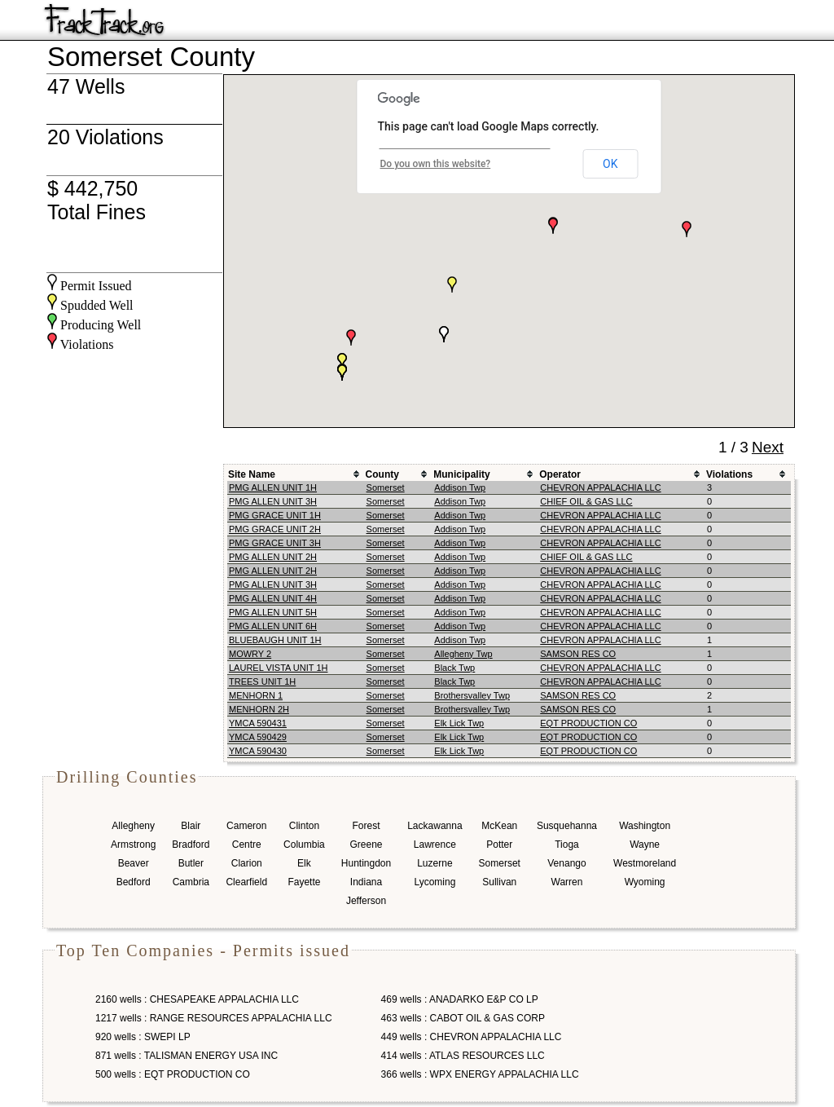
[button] (342, 361)
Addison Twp (459, 487)
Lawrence (435, 844)
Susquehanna (567, 825)
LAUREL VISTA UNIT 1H (278, 668)
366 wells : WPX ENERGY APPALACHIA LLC (480, 1074)
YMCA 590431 (258, 723)
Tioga (567, 844)
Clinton (304, 825)
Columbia (304, 844)
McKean (499, 825)
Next (768, 447)
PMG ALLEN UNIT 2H (273, 557)
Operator (560, 474)
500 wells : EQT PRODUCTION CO (172, 1074)
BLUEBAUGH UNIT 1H (275, 640)
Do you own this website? (435, 164)
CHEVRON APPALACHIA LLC (600, 487)
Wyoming (645, 882)
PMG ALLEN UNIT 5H (273, 612)
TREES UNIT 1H (262, 681)
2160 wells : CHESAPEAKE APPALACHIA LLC (197, 999)
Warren (567, 882)
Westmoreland (644, 863)
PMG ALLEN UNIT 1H (273, 487)
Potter (499, 844)
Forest (366, 825)
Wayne (645, 844)
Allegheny (133, 825)
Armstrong (133, 844)
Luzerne (434, 863)
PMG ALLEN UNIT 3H (273, 501)
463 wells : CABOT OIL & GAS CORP (463, 1018)
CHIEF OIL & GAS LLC (586, 501)
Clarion (246, 863)
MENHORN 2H (259, 709)
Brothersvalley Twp (472, 695)
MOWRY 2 (250, 654)
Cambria (191, 882)
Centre (246, 844)
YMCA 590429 (258, 737)
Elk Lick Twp (459, 723)
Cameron (246, 825)
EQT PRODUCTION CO (588, 723)
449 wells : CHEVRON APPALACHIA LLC (471, 1037)
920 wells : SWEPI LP (143, 1037)
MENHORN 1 (256, 695)
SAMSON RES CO (578, 654)
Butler (191, 863)
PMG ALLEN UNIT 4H (273, 598)
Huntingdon (366, 863)
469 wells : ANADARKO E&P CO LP (459, 999)
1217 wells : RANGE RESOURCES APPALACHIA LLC (213, 1018)
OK (610, 163)
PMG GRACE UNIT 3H (275, 543)
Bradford (190, 844)
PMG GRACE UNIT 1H (275, 515)
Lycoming (434, 882)
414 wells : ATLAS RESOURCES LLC (463, 1055)
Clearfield (246, 882)
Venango (566, 863)
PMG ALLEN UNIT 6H (273, 626)
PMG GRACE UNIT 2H (275, 529)
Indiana (366, 882)
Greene (365, 844)
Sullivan (499, 882)
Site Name (251, 474)
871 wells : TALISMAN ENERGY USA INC (186, 1055)
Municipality (461, 474)
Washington (644, 825)
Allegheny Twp (463, 654)
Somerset (386, 487)
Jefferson (366, 900)
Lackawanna (434, 825)
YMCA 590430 (258, 751)
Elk (304, 863)
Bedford (133, 882)
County (382, 474)
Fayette (304, 882)
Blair (190, 825)
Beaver (133, 863)
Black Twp (454, 668)
